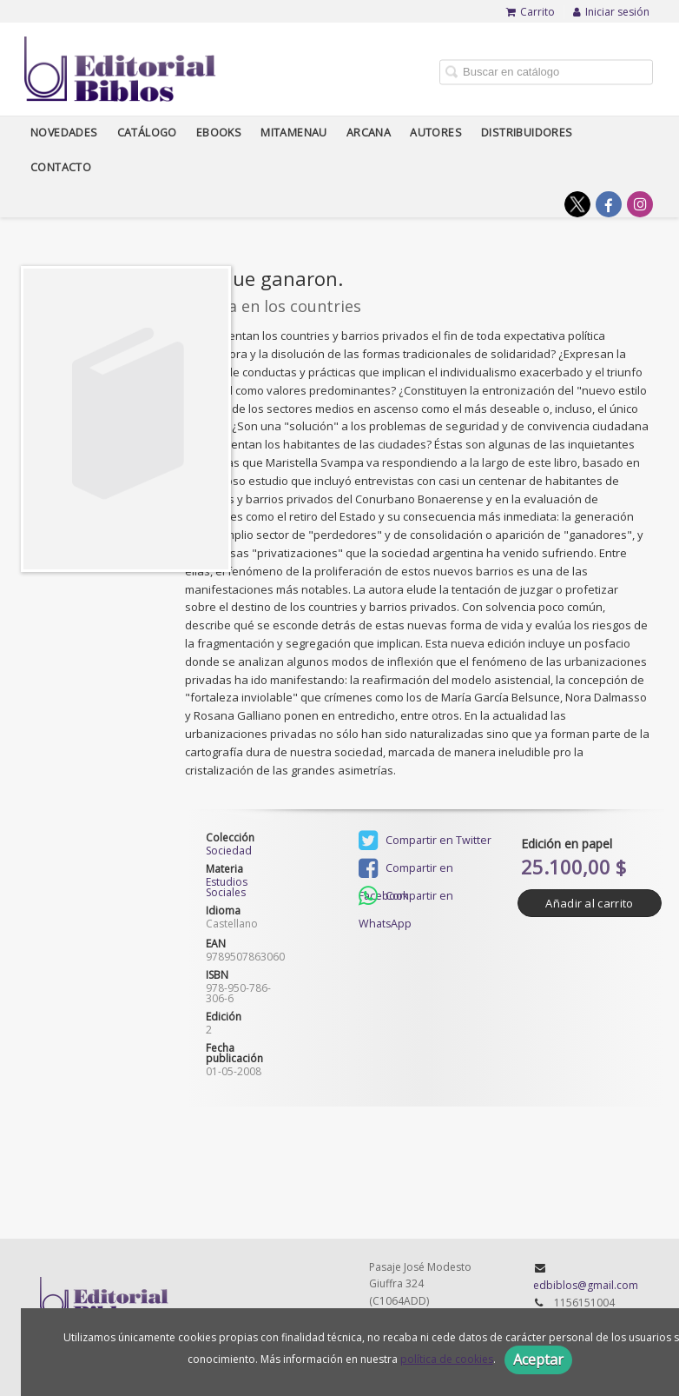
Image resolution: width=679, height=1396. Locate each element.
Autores (436, 132)
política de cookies (446, 1359)
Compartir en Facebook (406, 869)
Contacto (60, 167)
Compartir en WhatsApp (406, 897)
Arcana (368, 132)
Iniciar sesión (611, 11)
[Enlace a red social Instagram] (640, 204)
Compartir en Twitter (425, 840)
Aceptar (538, 1359)
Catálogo (147, 132)
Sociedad (229, 851)
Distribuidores (527, 132)
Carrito (530, 11)
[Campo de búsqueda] (546, 71)
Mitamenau (293, 132)
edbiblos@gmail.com (585, 1285)
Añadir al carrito (589, 903)
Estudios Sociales (226, 887)
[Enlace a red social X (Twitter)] (577, 204)
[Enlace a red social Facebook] (609, 204)
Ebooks (218, 132)
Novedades (64, 132)
